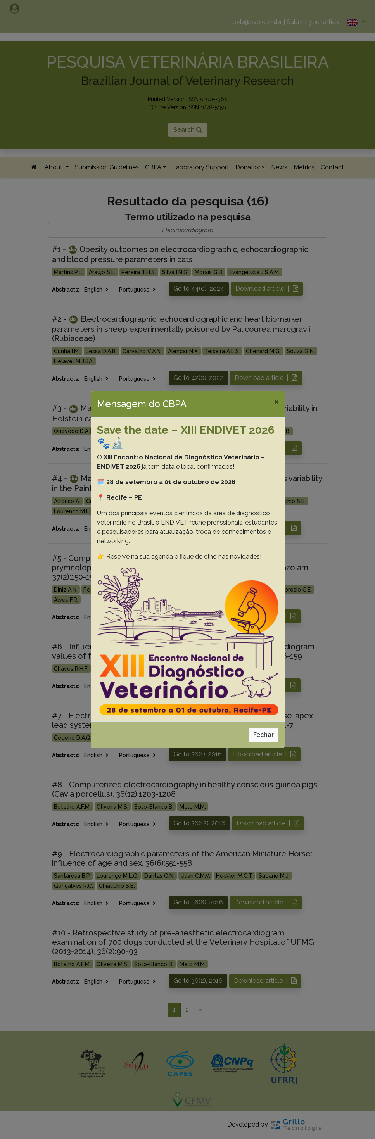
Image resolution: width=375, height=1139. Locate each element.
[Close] (276, 401)
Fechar (263, 735)
